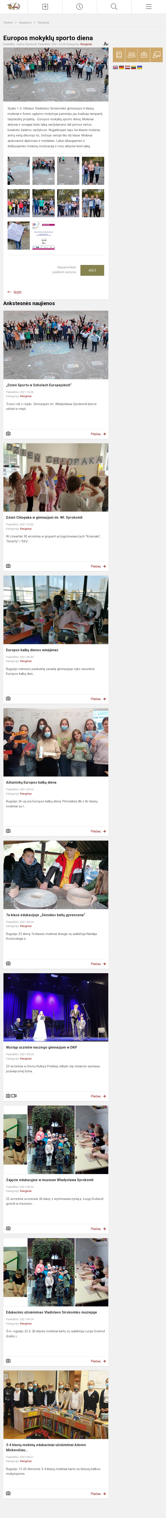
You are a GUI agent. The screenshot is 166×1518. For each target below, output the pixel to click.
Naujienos (25, 22)
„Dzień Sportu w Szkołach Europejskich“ (39, 385)
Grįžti (17, 292)
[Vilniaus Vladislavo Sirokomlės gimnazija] (13, 6)
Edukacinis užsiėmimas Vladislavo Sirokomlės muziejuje (51, 1312)
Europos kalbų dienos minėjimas (32, 650)
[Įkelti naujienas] (45, 6)
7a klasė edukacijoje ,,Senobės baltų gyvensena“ (45, 915)
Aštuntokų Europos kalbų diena (31, 782)
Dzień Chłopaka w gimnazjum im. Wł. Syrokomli (44, 517)
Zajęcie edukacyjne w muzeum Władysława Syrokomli (49, 1180)
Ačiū (92, 270)
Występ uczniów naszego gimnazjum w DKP (41, 1047)
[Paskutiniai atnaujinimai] (79, 6)
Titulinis (8, 22)
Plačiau (96, 434)
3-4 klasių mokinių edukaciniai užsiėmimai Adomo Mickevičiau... (46, 1447)
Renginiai (43, 22)
